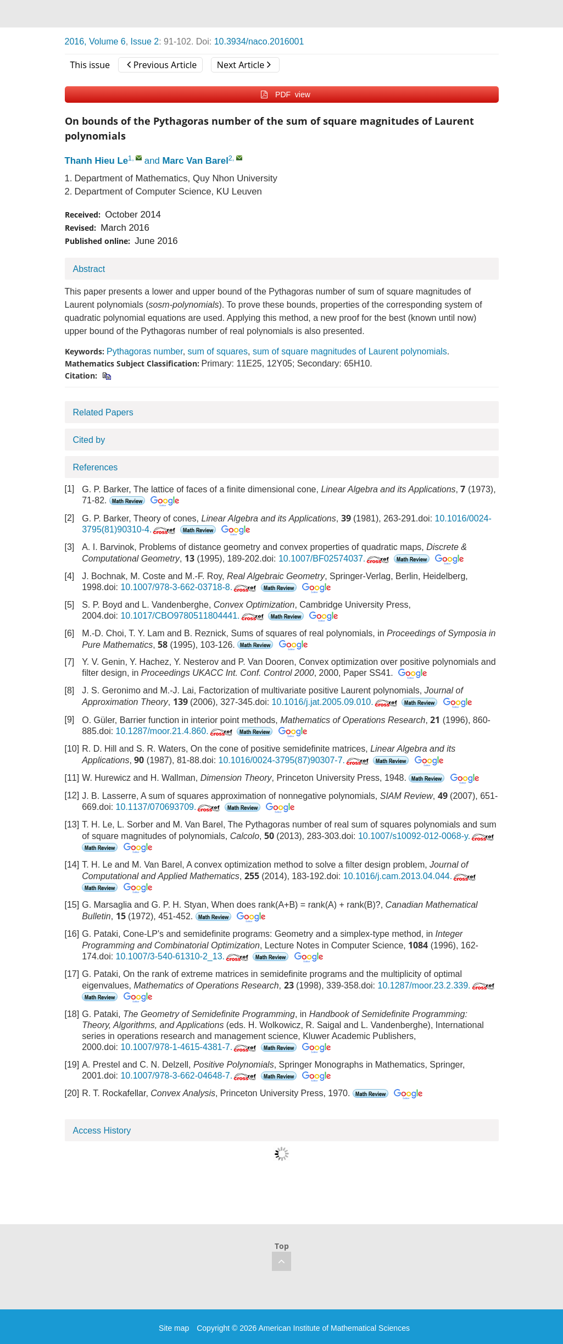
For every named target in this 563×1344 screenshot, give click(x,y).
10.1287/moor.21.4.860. (175, 731)
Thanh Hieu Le (97, 160)
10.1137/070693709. (169, 807)
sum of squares (218, 351)
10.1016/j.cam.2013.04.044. (410, 876)
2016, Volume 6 (95, 41)
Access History (102, 1130)
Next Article (244, 65)
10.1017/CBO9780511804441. (192, 615)
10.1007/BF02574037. (334, 558)
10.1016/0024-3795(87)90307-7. (295, 760)
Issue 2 (145, 41)
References (95, 467)
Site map (174, 1328)
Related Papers (103, 412)
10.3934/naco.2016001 (259, 41)
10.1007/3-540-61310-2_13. (183, 956)
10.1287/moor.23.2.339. (437, 985)
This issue (90, 65)
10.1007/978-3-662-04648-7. (189, 1075)
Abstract (89, 269)
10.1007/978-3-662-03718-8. (189, 587)
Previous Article (162, 65)
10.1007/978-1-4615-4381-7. (189, 1047)
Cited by (89, 440)
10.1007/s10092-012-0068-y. (427, 836)
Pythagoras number (145, 351)
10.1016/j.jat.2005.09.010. (335, 702)
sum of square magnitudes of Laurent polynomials (350, 351)
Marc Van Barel (195, 160)
